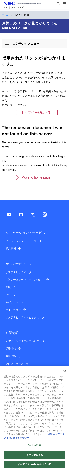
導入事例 (11, 248)
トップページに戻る (36, 112)
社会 (8, 294)
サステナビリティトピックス (22, 317)
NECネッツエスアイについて (22, 341)
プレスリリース (15, 363)
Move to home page (36, 177)
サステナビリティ (16, 272)
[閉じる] (65, 372)
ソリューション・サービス (21, 241)
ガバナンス (12, 302)
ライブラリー (13, 309)
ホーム (5, 15)
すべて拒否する (34, 456)
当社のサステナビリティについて (25, 279)
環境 (8, 287)
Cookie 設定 (34, 446)
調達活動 (11, 356)
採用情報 (11, 348)
